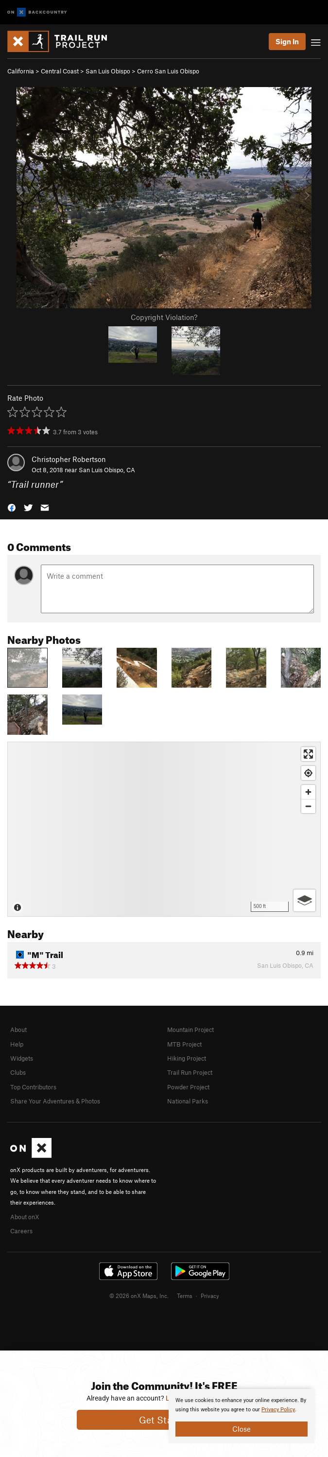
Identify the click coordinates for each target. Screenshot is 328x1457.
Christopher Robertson (69, 459)
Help (16, 1044)
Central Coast (60, 71)
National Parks (187, 1101)
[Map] (164, 829)
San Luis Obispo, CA (107, 470)
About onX (24, 1217)
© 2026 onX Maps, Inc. (139, 1295)
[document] (241, 1416)
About (18, 1029)
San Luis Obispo (108, 71)
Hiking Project (186, 1058)
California (20, 71)
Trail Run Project (189, 1072)
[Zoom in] (308, 792)
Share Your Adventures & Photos (55, 1101)
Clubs (18, 1072)
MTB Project (184, 1044)
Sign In (287, 41)
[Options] (304, 900)
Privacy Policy (278, 1409)
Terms (184, 1295)
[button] (11, 507)
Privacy (210, 1295)
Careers (21, 1231)
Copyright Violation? (164, 317)
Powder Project (188, 1087)
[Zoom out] (308, 806)
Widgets (21, 1058)
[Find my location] (308, 773)
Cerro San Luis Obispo (168, 71)
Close (241, 1428)
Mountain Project (190, 1029)
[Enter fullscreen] (308, 754)
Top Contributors (33, 1087)
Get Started (164, 1419)
